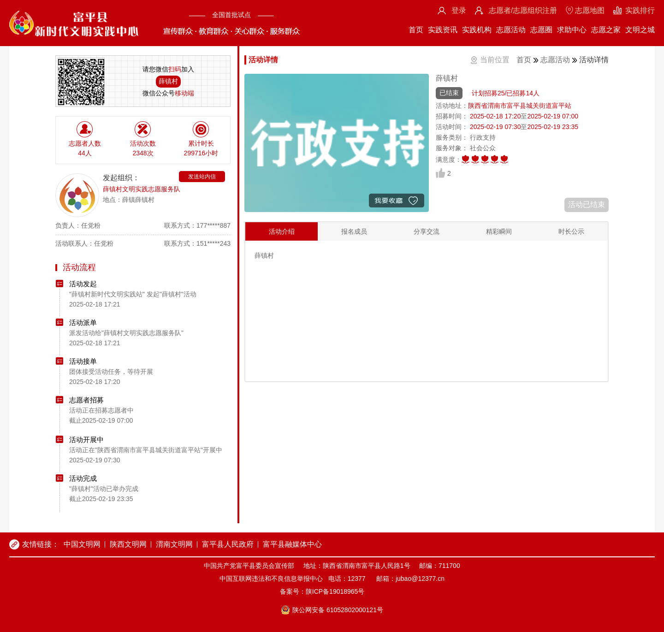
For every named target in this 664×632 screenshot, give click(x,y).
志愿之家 (606, 30)
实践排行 (640, 10)
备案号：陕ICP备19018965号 (322, 591)
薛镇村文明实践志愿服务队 (141, 189)
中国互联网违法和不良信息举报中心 (271, 578)
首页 (416, 30)
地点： (112, 199)
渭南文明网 (174, 544)
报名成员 (354, 231)
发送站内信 (202, 176)
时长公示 (571, 231)
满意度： (449, 159)
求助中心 (572, 30)
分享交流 (426, 231)
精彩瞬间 (499, 231)
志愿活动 (511, 30)
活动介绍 (282, 231)
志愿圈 (541, 30)
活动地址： (452, 105)
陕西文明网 (128, 544)
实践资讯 (442, 30)
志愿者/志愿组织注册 (523, 10)
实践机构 (477, 30)
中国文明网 (82, 544)
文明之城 (640, 30)
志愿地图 (590, 10)
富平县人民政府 (228, 544)
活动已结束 (586, 204)
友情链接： (40, 544)
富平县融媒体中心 (292, 544)
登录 (458, 10)
